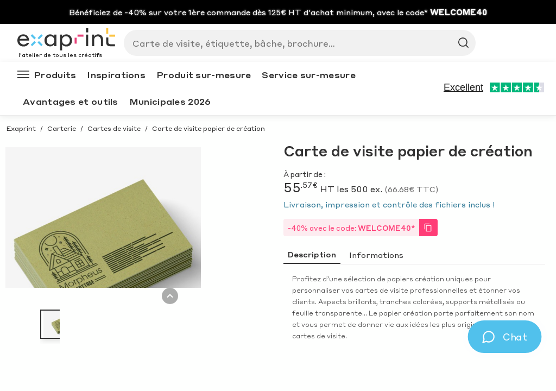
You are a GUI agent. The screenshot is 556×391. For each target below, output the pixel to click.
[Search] (295, 43)
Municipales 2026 (170, 101)
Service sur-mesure (308, 74)
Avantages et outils (70, 101)
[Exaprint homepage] (66, 40)
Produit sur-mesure (203, 74)
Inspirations (116, 74)
